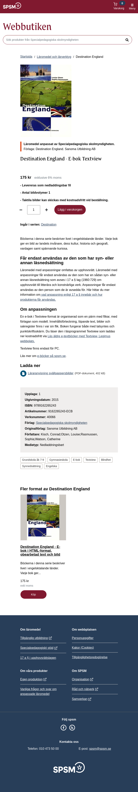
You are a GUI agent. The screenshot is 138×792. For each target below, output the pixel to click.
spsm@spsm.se (100, 748)
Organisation (83, 679)
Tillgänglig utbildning (36, 638)
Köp (33, 594)
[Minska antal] (21, 209)
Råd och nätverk (85, 689)
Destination (48, 224)
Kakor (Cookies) (83, 647)
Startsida (26, 56)
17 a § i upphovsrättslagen (38, 657)
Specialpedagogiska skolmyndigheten (61, 422)
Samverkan (82, 699)
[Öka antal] (46, 209)
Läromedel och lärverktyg (54, 56)
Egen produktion (34, 679)
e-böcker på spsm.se (51, 356)
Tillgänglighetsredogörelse (90, 657)
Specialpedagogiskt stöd (39, 647)
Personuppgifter (83, 638)
